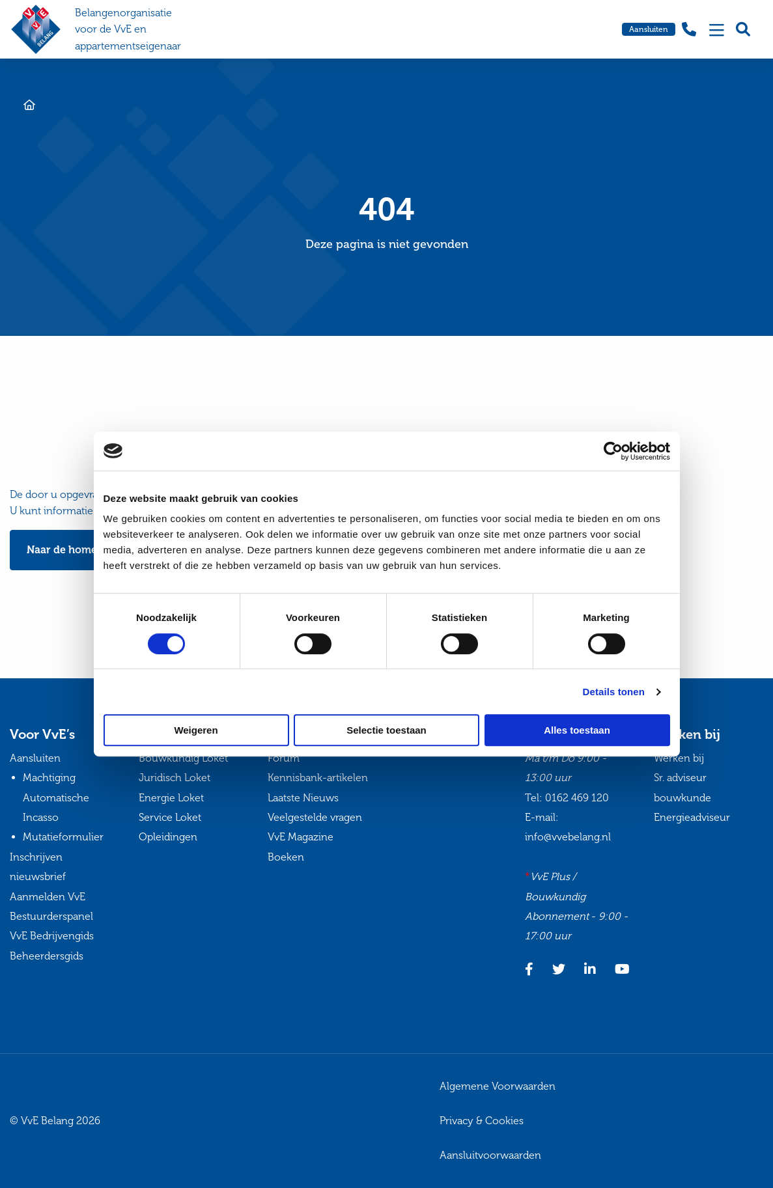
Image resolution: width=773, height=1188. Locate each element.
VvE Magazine (300, 837)
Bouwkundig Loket (183, 758)
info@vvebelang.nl (568, 837)
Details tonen (614, 691)
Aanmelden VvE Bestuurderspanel (51, 906)
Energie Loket (171, 798)
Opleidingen (168, 837)
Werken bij (679, 758)
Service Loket (170, 817)
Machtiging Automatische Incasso (56, 797)
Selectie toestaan (386, 730)
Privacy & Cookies (482, 1120)
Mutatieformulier (63, 837)
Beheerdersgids (46, 956)
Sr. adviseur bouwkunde (682, 787)
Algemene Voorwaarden (497, 1086)
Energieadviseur (692, 817)
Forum (284, 758)
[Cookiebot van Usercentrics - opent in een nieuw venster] (613, 451)
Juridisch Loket (174, 777)
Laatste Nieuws (303, 798)
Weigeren (196, 730)
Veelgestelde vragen (315, 817)
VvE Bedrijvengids (52, 936)
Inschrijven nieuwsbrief (38, 867)
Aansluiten (648, 29)
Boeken (286, 857)
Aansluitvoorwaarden (490, 1155)
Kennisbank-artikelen (318, 777)
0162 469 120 (577, 798)
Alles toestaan (577, 730)
